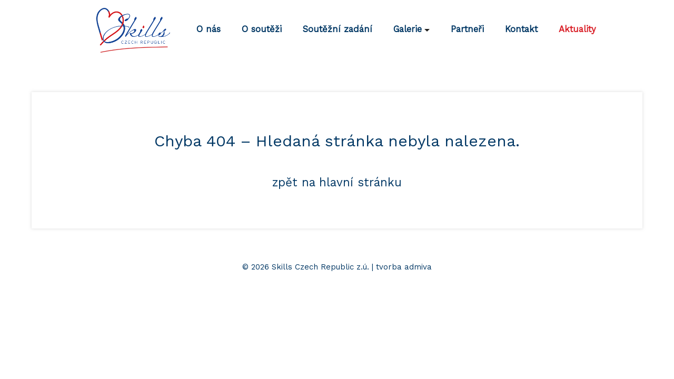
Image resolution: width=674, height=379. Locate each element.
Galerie (407, 29)
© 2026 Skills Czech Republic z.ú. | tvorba (323, 267)
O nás (208, 29)
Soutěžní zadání (337, 29)
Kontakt (521, 29)
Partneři (467, 29)
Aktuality (577, 29)
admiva (418, 267)
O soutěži (262, 29)
